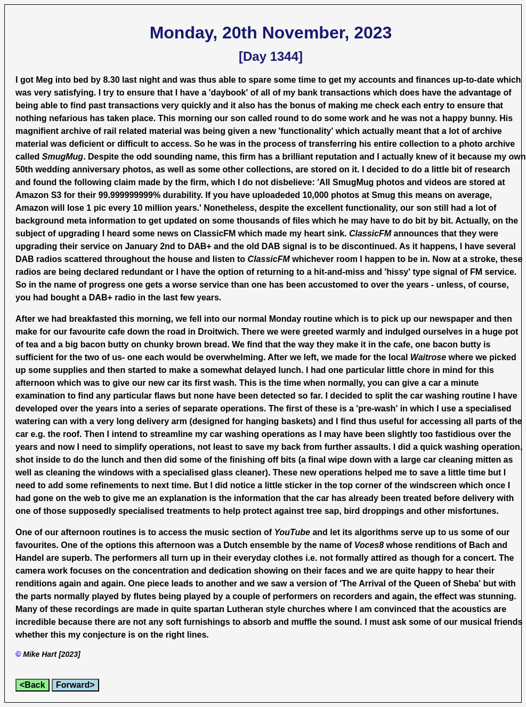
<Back (32, 684)
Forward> (75, 684)
